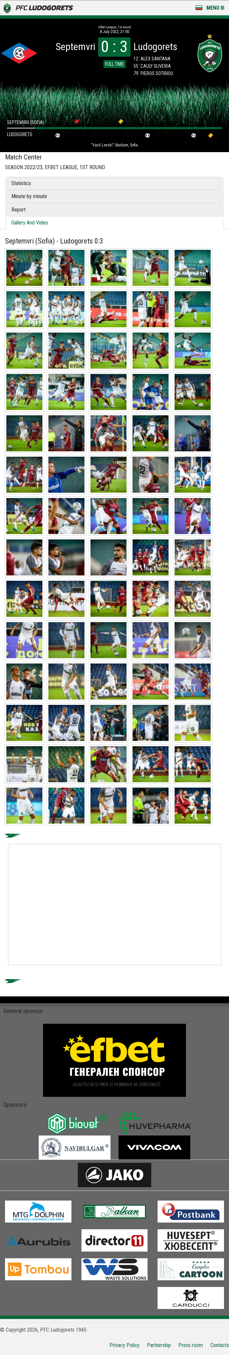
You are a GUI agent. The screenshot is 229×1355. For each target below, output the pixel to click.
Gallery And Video (29, 222)
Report (18, 209)
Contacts (219, 1345)
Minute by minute (29, 196)
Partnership (159, 1345)
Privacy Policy (124, 1345)
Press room (190, 1345)
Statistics (21, 183)
